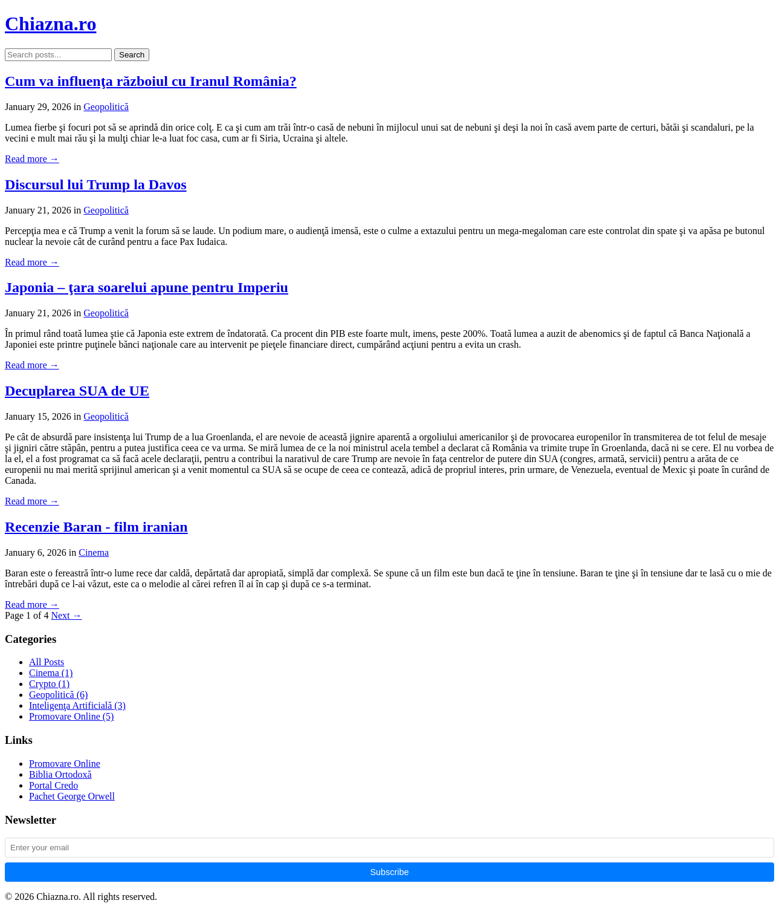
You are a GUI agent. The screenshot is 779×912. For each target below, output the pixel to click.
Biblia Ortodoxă (60, 774)
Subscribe (389, 872)
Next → (66, 615)
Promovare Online (71, 716)
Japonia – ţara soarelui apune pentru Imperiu (146, 287)
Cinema (94, 552)
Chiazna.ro (50, 23)
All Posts (46, 662)
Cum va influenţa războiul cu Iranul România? (151, 81)
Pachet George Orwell (72, 796)
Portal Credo (53, 785)
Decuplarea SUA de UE (77, 391)
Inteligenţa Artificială (77, 705)
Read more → (32, 159)
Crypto (49, 684)
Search (131, 54)
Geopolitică (106, 107)
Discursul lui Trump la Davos (96, 184)
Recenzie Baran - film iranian (96, 527)
